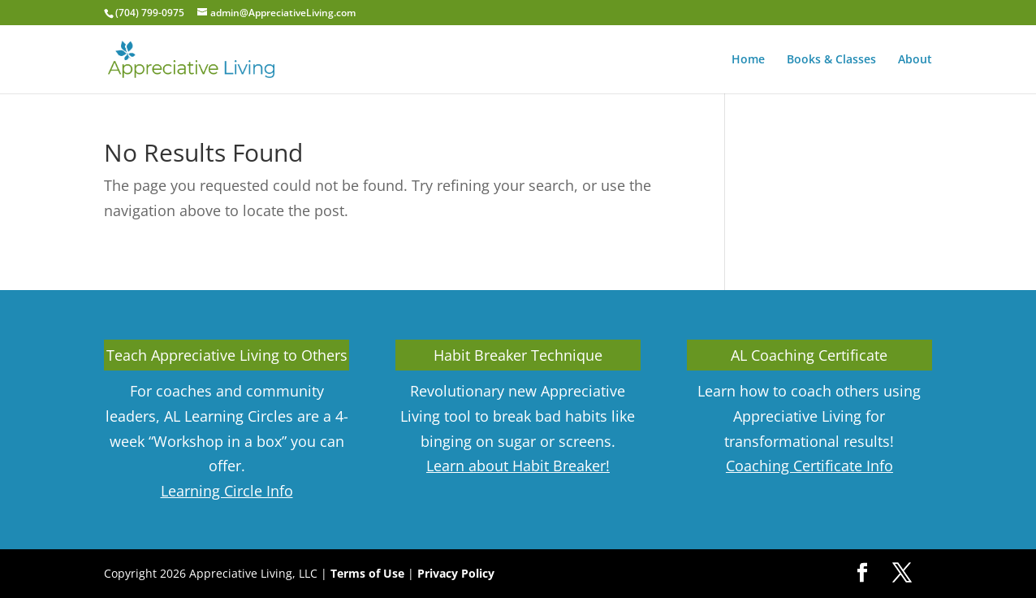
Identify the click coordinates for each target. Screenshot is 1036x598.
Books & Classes (831, 60)
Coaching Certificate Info (809, 465)
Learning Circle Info (227, 490)
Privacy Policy (455, 573)
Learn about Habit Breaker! (518, 465)
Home (748, 60)
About (915, 60)
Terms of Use (367, 573)
